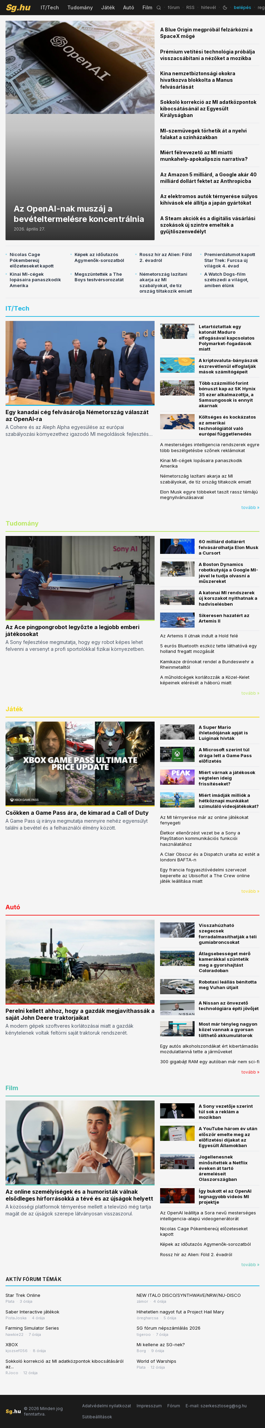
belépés (242, 7)
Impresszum (149, 1405)
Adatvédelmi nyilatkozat (106, 1405)
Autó (128, 7)
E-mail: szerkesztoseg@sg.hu (216, 1405)
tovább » (250, 507)
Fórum (173, 1405)
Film (147, 7)
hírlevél (208, 7)
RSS (190, 7)
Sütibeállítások (97, 1416)
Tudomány (80, 7)
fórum (174, 7)
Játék (108, 7)
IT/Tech (50, 7)
